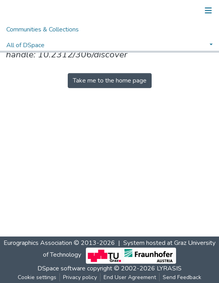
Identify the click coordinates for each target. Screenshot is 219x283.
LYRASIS (169, 268)
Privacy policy (80, 277)
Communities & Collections (42, 29)
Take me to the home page (110, 80)
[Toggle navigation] (208, 10)
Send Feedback (182, 277)
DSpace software (61, 268)
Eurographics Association (38, 243)
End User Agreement (130, 277)
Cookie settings (37, 277)
